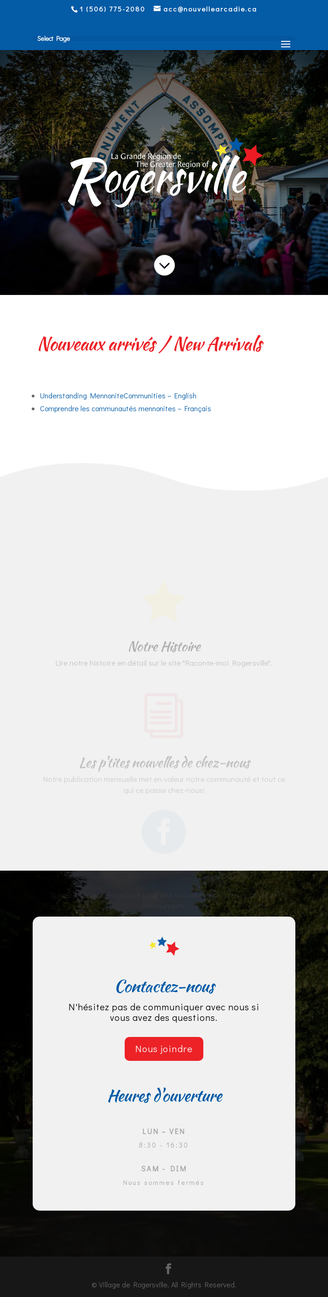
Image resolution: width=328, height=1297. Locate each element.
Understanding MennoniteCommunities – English (118, 395)
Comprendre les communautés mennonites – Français (125, 408)
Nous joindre (164, 1048)
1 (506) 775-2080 (112, 8)
